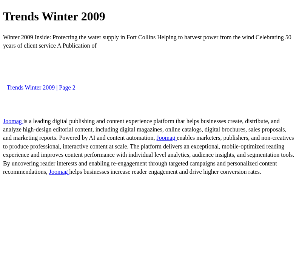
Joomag (13, 121)
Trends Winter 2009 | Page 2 (41, 87)
